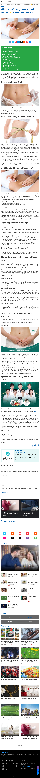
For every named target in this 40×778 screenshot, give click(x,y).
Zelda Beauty (18, 450)
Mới (5, 1)
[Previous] (2, 508)
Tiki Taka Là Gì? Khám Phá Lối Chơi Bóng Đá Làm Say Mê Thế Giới (29, 661)
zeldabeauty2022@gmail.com (28, 768)
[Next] (37, 508)
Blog (3, 639)
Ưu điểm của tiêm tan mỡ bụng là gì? (10, 53)
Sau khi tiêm (6, 68)
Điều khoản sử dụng (15, 774)
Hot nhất (10, 1)
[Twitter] (15, 458)
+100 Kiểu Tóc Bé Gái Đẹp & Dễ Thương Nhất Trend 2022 (33, 598)
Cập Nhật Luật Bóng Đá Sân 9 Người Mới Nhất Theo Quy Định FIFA (9, 718)
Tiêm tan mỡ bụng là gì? (7, 50)
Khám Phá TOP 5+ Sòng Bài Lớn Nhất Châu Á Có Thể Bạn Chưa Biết (29, 718)
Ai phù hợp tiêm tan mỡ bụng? (8, 54)
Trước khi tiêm (6, 66)
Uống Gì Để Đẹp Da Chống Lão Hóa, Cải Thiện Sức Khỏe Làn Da (29, 512)
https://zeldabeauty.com (20, 452)
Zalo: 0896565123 (26, 766)
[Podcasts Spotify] (15, 459)
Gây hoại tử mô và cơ (8, 63)
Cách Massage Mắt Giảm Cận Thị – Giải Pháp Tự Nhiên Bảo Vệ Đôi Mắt (30, 699)
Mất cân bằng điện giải (8, 62)
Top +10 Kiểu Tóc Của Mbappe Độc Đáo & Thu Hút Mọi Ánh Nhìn (13, 606)
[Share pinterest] (16, 42)
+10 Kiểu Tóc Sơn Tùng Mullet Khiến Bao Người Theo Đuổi (33, 590)
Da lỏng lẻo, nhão (7, 60)
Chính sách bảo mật (26, 774)
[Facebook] (3, 764)
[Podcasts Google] (32, 458)
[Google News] (30, 458)
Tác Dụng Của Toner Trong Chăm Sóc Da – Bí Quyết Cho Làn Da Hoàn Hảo (10, 512)
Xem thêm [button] (20, 745)
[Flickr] (27, 458)
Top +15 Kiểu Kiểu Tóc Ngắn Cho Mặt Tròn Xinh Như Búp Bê (33, 575)
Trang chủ (3, 4)
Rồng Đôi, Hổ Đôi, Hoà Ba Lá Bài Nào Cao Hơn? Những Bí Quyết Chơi (29, 680)
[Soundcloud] (10, 764)
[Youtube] (20, 458)
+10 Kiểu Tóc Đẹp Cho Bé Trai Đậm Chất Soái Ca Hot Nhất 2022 (13, 575)
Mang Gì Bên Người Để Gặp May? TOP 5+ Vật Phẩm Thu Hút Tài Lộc (9, 699)
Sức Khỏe (24, 696)
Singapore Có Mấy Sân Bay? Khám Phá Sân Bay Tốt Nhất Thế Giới (10, 642)
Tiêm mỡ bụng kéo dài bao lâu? (9, 56)
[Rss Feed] (6, 769)
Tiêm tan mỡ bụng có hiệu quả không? (10, 51)
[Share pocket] (27, 42)
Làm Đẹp (9, 4)
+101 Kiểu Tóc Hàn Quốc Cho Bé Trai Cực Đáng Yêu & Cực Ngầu (13, 590)
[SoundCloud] (17, 458)
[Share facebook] (10, 42)
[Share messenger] (30, 42)
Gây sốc (5, 59)
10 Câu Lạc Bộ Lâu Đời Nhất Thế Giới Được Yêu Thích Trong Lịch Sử (9, 680)
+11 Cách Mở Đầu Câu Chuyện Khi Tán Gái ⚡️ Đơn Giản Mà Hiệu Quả (20, 566)
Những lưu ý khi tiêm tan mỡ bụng (9, 65)
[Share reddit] (24, 42)
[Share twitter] (13, 42)
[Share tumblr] (21, 42)
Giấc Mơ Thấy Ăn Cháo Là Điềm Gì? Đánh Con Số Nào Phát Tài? (33, 582)
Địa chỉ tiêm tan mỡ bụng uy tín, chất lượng (11, 69)
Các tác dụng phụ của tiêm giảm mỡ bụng (11, 57)
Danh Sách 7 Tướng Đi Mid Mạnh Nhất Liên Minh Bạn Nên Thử (10, 661)
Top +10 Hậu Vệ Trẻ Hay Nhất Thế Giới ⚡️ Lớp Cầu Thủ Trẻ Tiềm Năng (13, 598)
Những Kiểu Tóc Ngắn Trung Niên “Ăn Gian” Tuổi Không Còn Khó (13, 582)
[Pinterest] (22, 458)
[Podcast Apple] (34, 458)
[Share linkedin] (18, 42)
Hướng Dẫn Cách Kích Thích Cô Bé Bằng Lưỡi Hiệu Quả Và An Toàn (29, 642)
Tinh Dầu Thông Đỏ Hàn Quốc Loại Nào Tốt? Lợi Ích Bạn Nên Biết (10, 737)
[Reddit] (25, 458)
